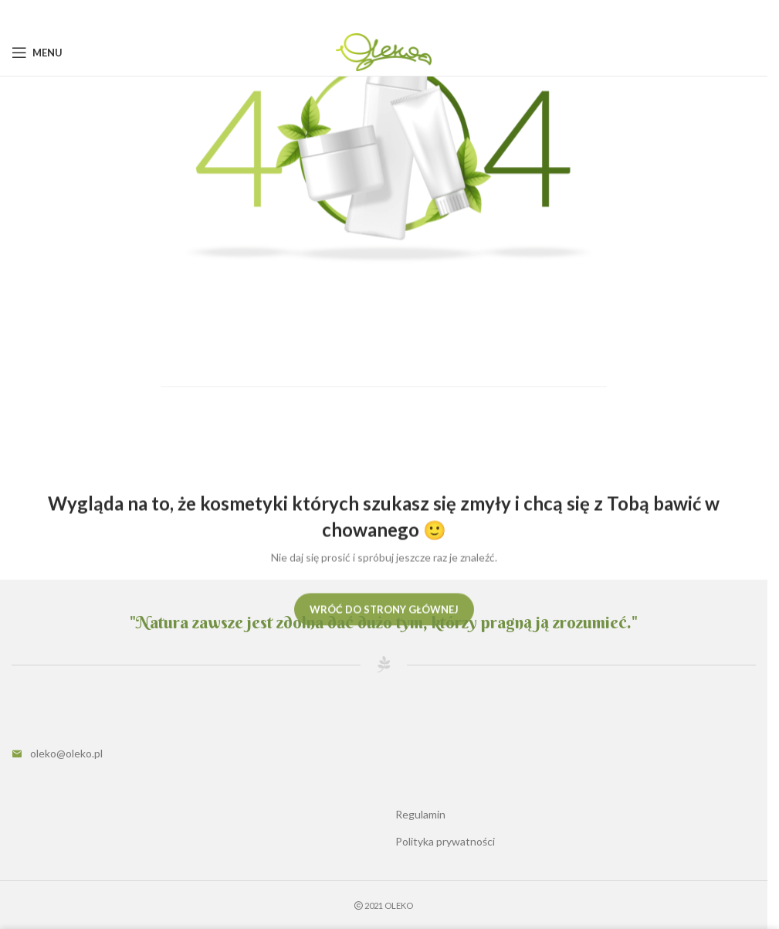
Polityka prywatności (445, 841)
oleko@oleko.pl (66, 753)
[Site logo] (383, 51)
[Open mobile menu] (37, 52)
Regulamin (420, 814)
